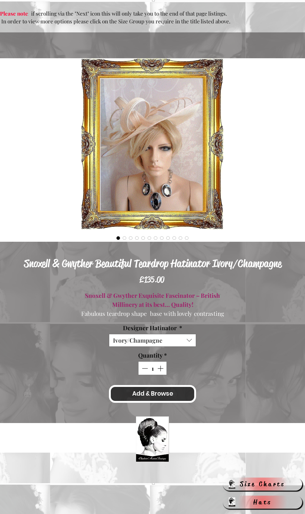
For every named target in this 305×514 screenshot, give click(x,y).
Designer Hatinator (152, 327)
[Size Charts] (262, 484)
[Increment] (161, 368)
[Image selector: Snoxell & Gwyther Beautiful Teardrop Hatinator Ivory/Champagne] (118, 238)
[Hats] (262, 502)
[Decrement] (144, 368)
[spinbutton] (152, 368)
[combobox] (152, 340)
